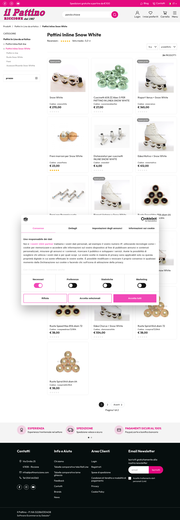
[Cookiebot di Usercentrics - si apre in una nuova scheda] (143, 219)
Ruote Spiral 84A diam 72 (151, 326)
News (57, 497)
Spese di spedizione (101, 472)
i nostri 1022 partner (41, 244)
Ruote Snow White (14, 57)
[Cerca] (114, 14)
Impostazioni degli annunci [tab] (107, 228)
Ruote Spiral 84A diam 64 (63, 381)
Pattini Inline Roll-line (16, 44)
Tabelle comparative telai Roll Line (71, 466)
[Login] (137, 14)
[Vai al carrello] (165, 14)
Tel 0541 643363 (31, 477)
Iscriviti (156, 469)
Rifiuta (45, 298)
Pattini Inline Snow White (18, 48)
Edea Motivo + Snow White (152, 156)
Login (94, 461)
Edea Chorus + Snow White (108, 326)
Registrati (96, 466)
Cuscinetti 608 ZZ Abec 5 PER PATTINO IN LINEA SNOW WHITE (111, 99)
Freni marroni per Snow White (66, 156)
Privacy (95, 486)
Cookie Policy (97, 491)
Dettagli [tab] (72, 228)
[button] (168, 47)
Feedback (59, 480)
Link (144, 481)
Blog (144, 3)
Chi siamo (59, 461)
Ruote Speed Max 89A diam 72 (66, 326)
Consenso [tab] (38, 228)
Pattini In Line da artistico (16, 39)
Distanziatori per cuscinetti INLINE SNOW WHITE (108, 157)
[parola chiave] (90, 14)
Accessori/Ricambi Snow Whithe (20, 65)
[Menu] (175, 14)
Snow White (56, 97)
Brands (57, 491)
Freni (8, 61)
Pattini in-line (12, 53)
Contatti (159, 3)
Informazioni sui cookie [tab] (142, 228)
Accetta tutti (135, 298)
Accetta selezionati (90, 298)
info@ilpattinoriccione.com (36, 472)
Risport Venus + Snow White (153, 97)
